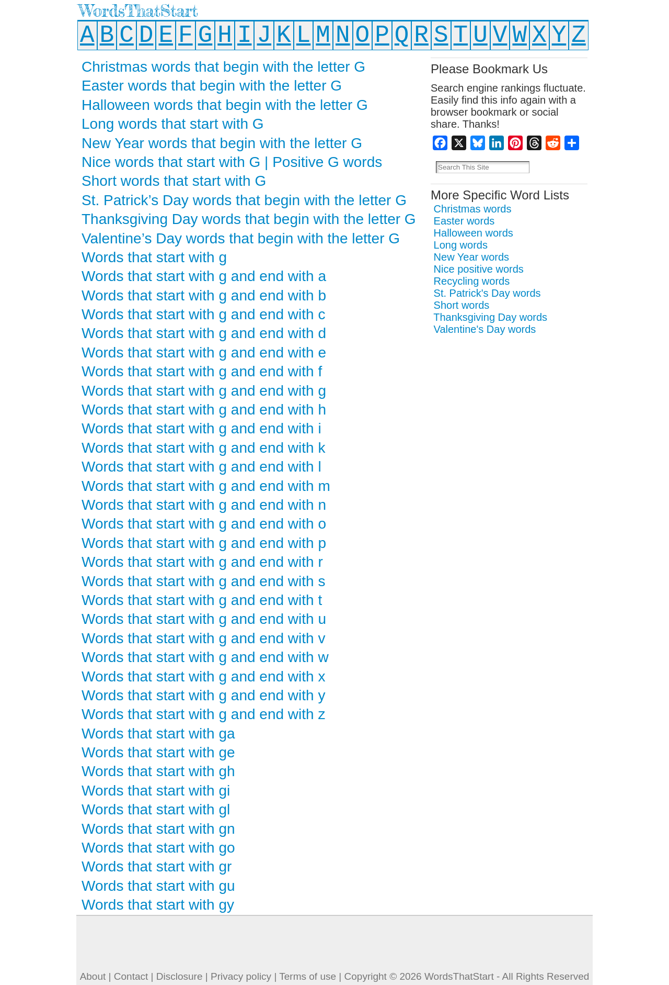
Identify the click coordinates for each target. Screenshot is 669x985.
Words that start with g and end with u (204, 619)
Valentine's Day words (485, 329)
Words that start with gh (158, 771)
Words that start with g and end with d (204, 333)
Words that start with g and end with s (203, 581)
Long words (461, 245)
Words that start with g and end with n (204, 505)
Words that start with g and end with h (204, 409)
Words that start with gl (156, 809)
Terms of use (307, 976)
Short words (462, 305)
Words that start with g (154, 257)
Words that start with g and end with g (204, 391)
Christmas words (473, 209)
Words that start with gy (158, 905)
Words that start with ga (158, 733)
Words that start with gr (157, 866)
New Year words (472, 257)
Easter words (464, 221)
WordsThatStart (138, 11)
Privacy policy (241, 976)
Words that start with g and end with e (204, 352)
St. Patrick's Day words (487, 293)
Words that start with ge (158, 752)
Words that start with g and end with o (204, 524)
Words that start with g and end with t (202, 600)
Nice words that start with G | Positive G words (232, 162)
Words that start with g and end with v (203, 638)
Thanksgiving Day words (490, 317)
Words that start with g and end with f (202, 371)
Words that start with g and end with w (205, 657)
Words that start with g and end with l (201, 466)
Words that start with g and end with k (203, 448)
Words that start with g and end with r (202, 562)
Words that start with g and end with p (204, 543)
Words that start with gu (158, 886)
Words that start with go (158, 848)
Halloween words (473, 233)
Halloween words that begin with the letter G (225, 105)
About (93, 976)
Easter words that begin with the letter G (212, 85)
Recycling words (472, 281)
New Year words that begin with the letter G (222, 143)
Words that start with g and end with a (204, 276)
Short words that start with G (174, 181)
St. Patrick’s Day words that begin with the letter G (244, 200)
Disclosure (179, 976)
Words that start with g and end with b (204, 295)
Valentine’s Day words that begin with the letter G (241, 238)
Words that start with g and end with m (206, 486)
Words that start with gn (158, 829)
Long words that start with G (173, 124)
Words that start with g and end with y (203, 695)
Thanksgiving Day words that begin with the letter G (249, 219)
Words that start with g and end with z (203, 714)
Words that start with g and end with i (201, 428)
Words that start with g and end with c (203, 314)
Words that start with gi (156, 790)
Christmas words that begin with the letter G (223, 67)
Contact (131, 976)
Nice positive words (479, 269)
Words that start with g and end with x (203, 676)
